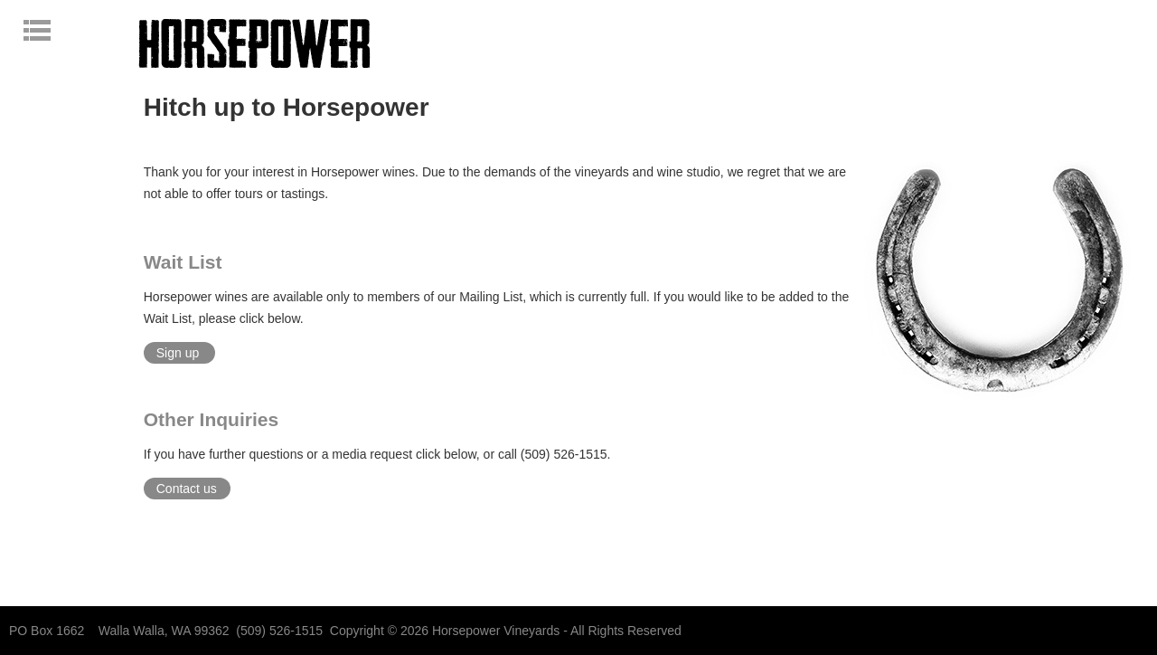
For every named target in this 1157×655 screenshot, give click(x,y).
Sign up (177, 353)
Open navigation (70, 30)
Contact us (186, 488)
